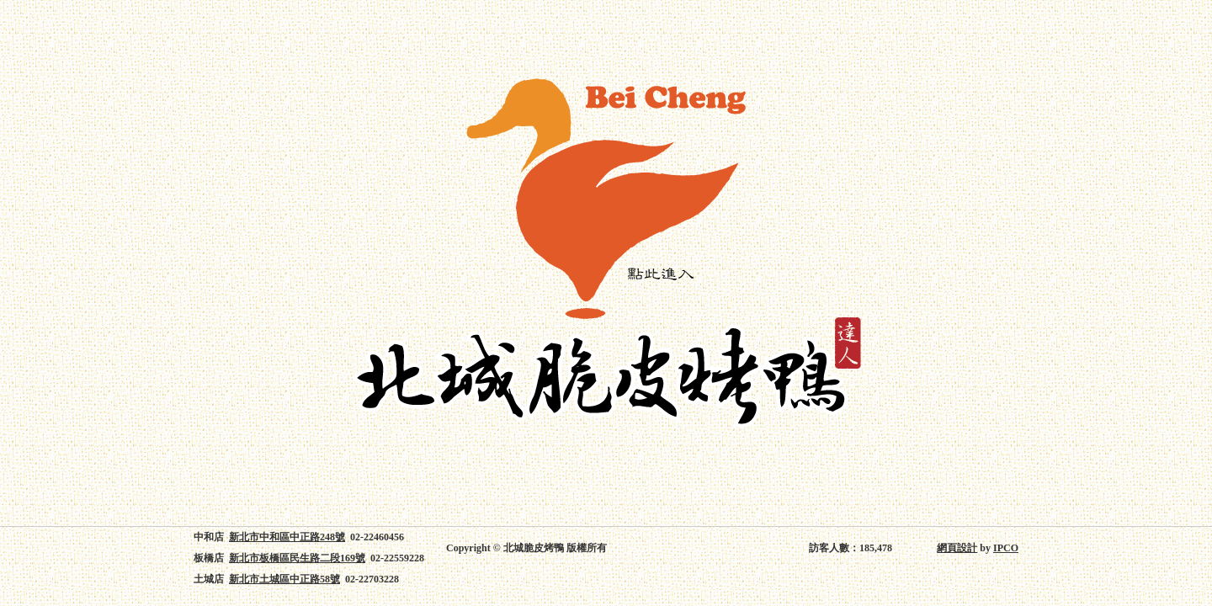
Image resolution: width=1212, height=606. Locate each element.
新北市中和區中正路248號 (287, 537)
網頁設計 (957, 548)
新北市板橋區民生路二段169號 (297, 558)
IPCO (1005, 548)
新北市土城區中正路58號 (284, 579)
